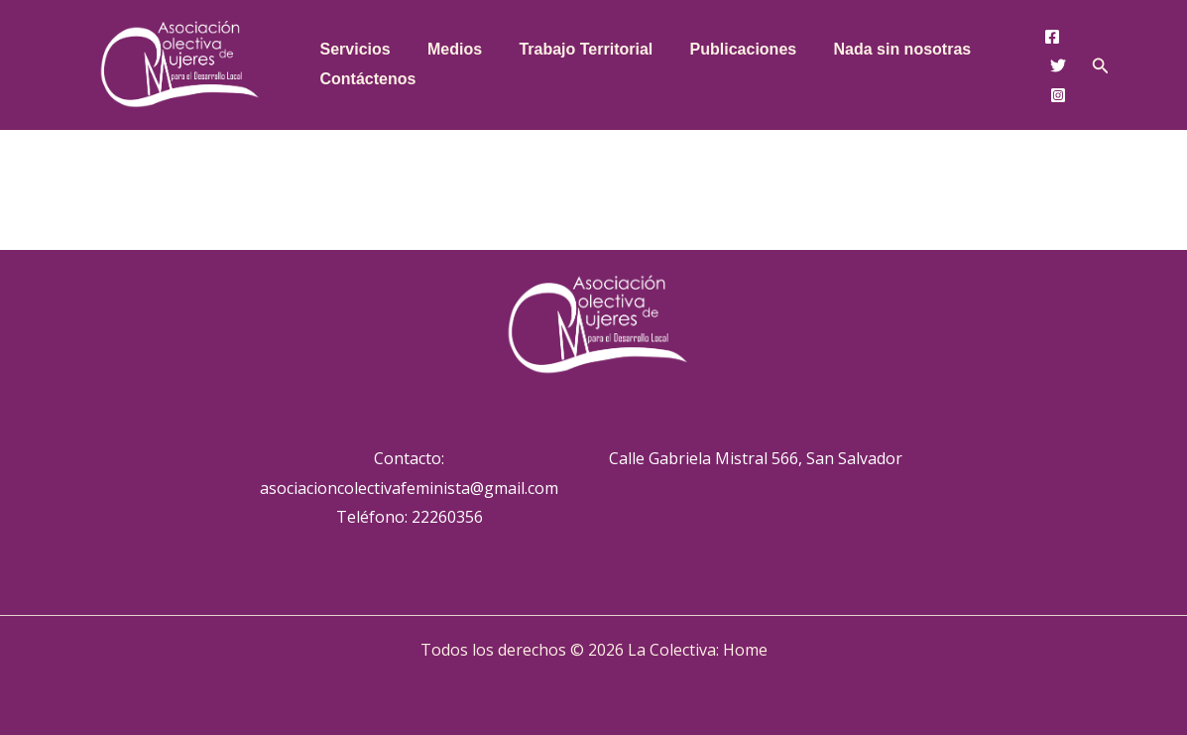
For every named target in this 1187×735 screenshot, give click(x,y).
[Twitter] (1058, 65)
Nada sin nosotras (879, 49)
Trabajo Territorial (573, 49)
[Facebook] (1052, 37)
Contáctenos (365, 78)
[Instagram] (1058, 95)
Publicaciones (724, 49)
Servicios (352, 49)
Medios (446, 49)
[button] (1101, 66)
